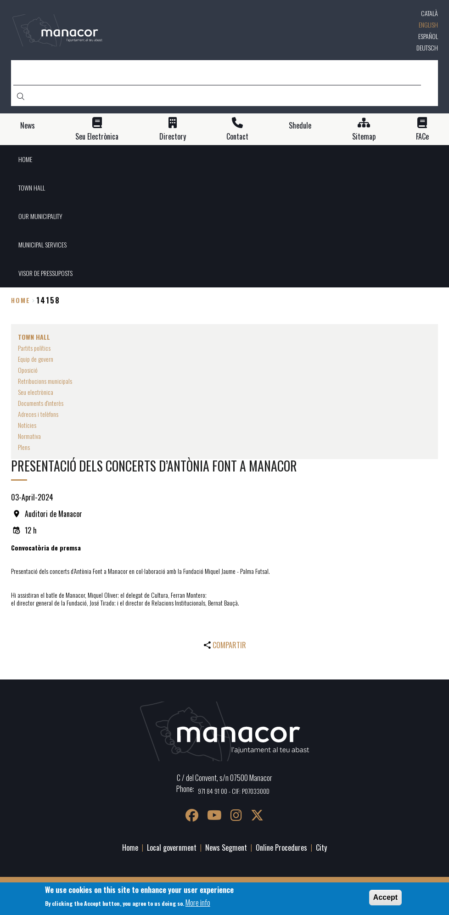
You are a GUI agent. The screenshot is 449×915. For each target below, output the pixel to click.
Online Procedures (281, 847)
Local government (171, 847)
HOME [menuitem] (25, 159)
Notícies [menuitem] (27, 425)
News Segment (226, 847)
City (321, 847)
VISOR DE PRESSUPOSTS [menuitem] (45, 273)
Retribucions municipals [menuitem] (45, 381)
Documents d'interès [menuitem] (40, 403)
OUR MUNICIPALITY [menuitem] (40, 216)
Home (20, 300)
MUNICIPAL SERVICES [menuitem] (42, 244)
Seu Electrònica (96, 136)
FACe (422, 136)
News (27, 125)
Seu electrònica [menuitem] (35, 392)
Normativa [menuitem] (29, 436)
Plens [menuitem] (24, 447)
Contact (237, 136)
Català (429, 13)
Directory (172, 136)
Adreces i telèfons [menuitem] (38, 414)
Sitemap (364, 136)
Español (428, 36)
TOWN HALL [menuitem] (31, 187)
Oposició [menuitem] (28, 370)
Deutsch (427, 47)
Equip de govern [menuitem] (35, 359)
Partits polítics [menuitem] (34, 348)
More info (197, 902)
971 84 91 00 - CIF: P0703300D (233, 791)
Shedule (300, 125)
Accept (385, 897)
